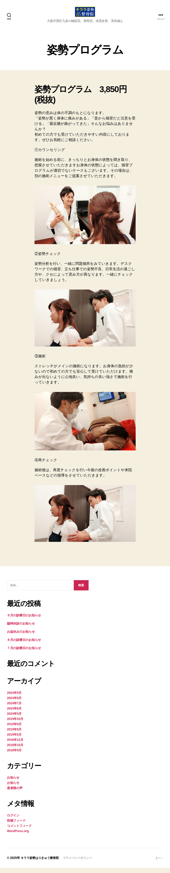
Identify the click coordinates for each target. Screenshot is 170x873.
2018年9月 (14, 755)
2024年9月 (14, 698)
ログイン (13, 820)
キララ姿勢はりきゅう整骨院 (41, 863)
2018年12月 (15, 745)
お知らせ (13, 783)
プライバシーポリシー (80, 863)
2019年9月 (14, 729)
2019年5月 (14, 740)
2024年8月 (14, 703)
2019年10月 (15, 724)
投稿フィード (16, 826)
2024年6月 (14, 713)
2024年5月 (14, 719)
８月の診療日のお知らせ (24, 645)
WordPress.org (18, 836)
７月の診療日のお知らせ (24, 653)
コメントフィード (19, 831)
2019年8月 (14, 734)
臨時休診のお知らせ (21, 628)
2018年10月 (15, 750)
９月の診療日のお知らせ (24, 620)
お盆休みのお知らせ (21, 637)
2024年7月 (14, 708)
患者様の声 (14, 793)
